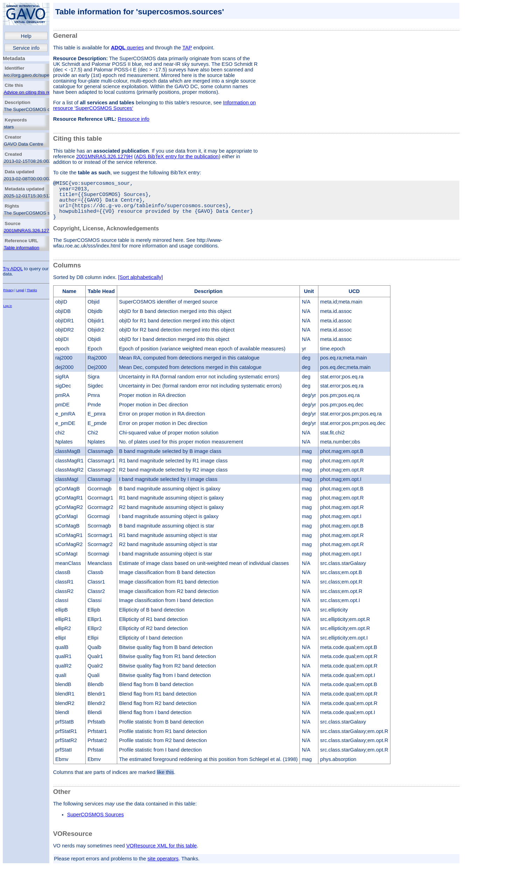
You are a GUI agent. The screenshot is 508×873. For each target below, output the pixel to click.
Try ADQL (13, 268)
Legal (20, 290)
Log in (7, 306)
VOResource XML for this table (161, 855)
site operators (163, 868)
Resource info (133, 119)
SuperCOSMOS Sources (95, 824)
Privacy (8, 290)
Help (26, 36)
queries (127, 47)
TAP (187, 47)
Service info (26, 48)
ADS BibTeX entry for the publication (177, 156)
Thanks (32, 290)
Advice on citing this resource (34, 92)
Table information (22, 247)
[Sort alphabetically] (140, 287)
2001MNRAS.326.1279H (29, 230)
